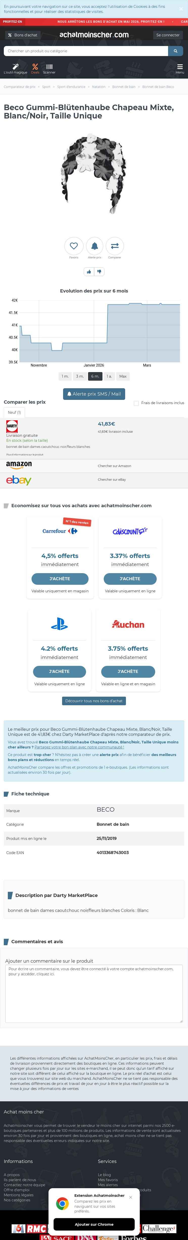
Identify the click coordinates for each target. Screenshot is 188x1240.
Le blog (104, 1175)
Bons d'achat (22, 35)
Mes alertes (108, 1185)
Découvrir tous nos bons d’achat (94, 701)
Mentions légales (19, 1195)
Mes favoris (108, 1180)
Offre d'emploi (17, 1190)
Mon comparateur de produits (124, 1190)
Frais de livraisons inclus (159, 403)
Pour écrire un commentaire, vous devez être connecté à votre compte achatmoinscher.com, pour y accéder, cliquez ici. (94, 994)
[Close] (181, 8)
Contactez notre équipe (24, 1185)
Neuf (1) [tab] (14, 412)
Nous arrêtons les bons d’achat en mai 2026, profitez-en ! (113, 21)
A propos (12, 1175)
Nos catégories (17, 1200)
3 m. (80, 376)
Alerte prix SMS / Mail (94, 394)
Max (122, 376)
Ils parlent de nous (20, 1180)
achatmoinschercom (94, 34)
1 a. (109, 376)
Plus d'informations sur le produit (24, 454)
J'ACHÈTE (60, 578)
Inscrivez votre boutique (119, 1195)
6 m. (95, 376)
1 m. (65, 376)
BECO (106, 809)
